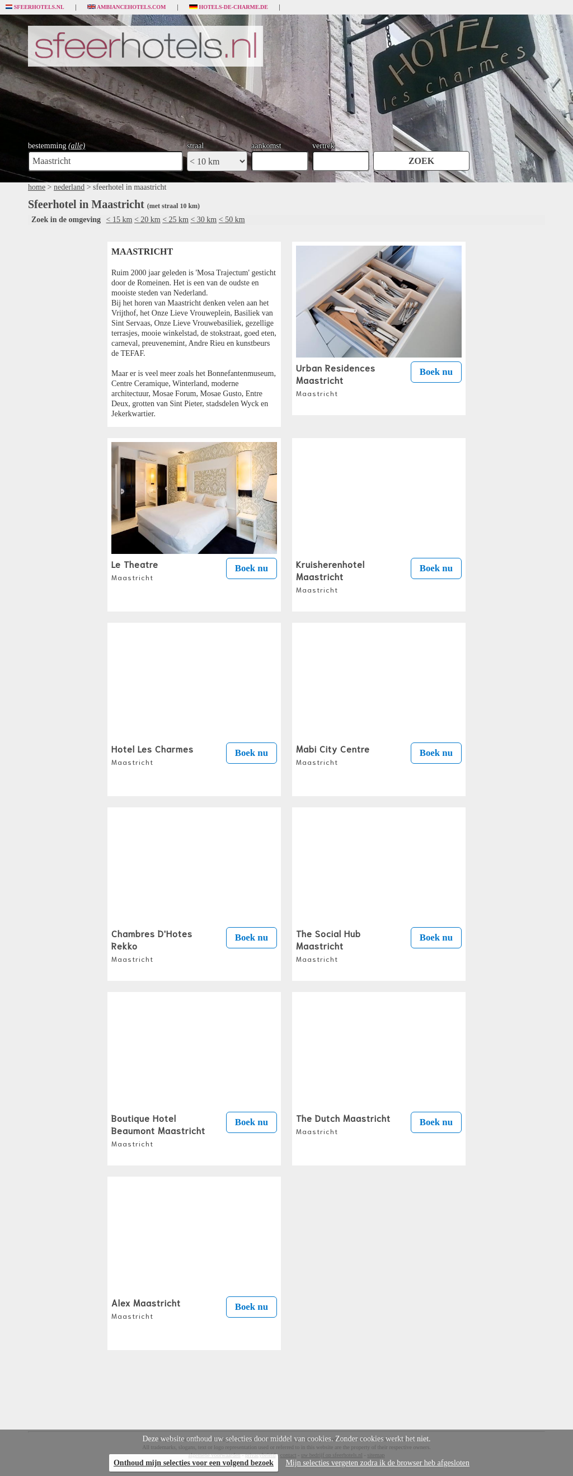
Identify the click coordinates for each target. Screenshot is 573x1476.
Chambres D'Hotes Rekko (151, 945)
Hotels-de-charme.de (229, 7)
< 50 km (232, 219)
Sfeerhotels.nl (35, 7)
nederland (69, 187)
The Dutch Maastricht (343, 1123)
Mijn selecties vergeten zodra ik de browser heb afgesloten (377, 1463)
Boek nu (436, 371)
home (36, 187)
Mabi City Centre (333, 754)
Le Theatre (134, 569)
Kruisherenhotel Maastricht (330, 576)
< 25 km (175, 219)
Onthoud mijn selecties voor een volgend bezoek (194, 1463)
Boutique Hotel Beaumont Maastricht (158, 1130)
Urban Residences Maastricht (335, 379)
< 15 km (119, 219)
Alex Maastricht (146, 1308)
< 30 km (203, 219)
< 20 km (147, 219)
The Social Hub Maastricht (328, 945)
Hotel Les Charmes (152, 754)
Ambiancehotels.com (126, 7)
